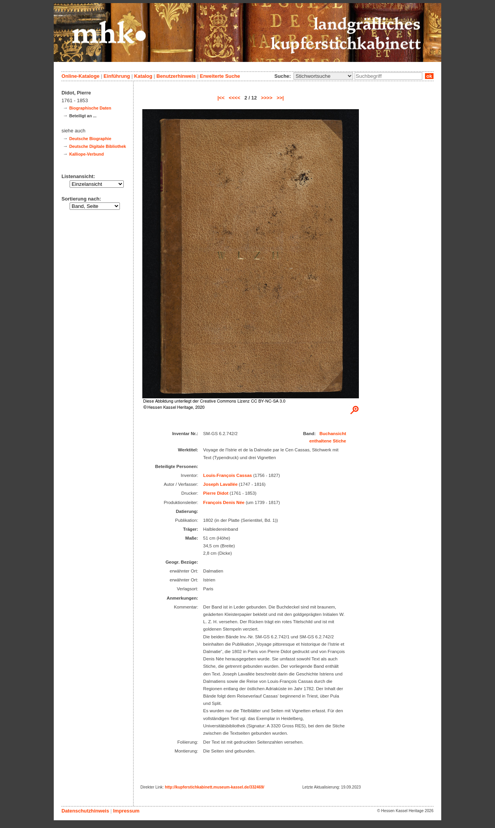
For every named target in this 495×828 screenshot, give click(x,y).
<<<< (234, 98)
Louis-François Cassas (227, 475)
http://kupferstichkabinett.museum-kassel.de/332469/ (214, 787)
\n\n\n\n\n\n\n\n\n (323, 76)
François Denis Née (223, 502)
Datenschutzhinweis (85, 811)
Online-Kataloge (80, 76)
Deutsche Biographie (90, 138)
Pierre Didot (215, 493)
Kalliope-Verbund (86, 154)
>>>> (267, 98)
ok (429, 76)
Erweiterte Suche (220, 76)
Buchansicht (332, 433)
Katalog (143, 76)
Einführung (117, 76)
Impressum (126, 811)
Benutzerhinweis (176, 76)
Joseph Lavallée (220, 484)
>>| (280, 98)
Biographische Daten (90, 108)
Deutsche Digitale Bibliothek (97, 146)
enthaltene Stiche (327, 441)
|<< (221, 98)
